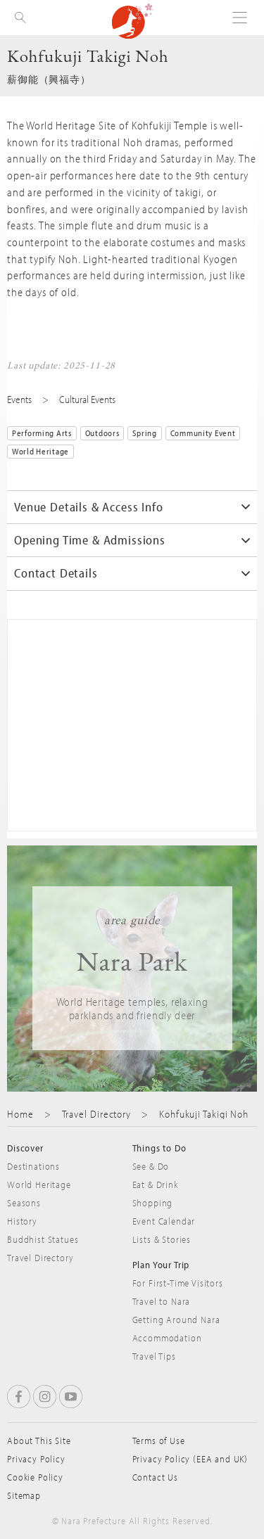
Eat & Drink (155, 1184)
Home (20, 1113)
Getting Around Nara (176, 1319)
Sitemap (24, 1495)
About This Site (39, 1440)
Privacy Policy (36, 1458)
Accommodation (167, 1338)
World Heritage (40, 451)
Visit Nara (133, 21)
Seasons (24, 1202)
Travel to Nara (161, 1301)
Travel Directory (97, 1113)
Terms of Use (158, 1440)
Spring (144, 433)
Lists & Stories (161, 1239)
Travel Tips (154, 1356)
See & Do (151, 1166)
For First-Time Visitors (177, 1283)
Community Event (203, 433)
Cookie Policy (35, 1477)
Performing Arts (42, 433)
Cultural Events (87, 399)
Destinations (33, 1166)
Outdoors (102, 433)
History (22, 1221)
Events (19, 399)
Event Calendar (164, 1221)
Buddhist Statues (42, 1239)
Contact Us (155, 1477)
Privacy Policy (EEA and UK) (190, 1458)
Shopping (152, 1202)
